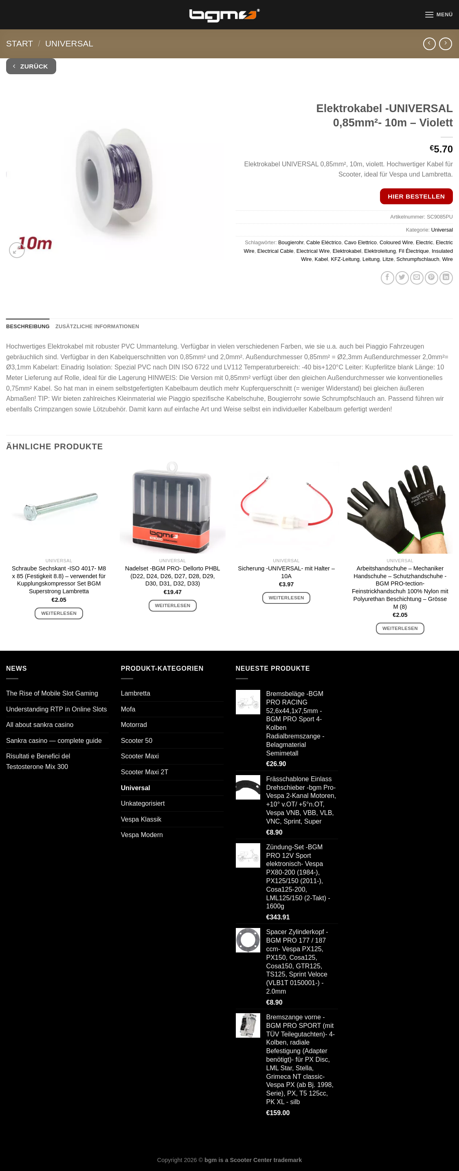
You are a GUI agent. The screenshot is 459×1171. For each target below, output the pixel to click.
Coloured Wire (396, 242)
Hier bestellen (416, 196)
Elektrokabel (347, 251)
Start (19, 43)
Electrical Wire (313, 251)
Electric (424, 242)
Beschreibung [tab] (28, 326)
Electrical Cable (275, 251)
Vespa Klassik (141, 819)
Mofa (128, 709)
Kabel (321, 259)
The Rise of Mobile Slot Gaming (52, 693)
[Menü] (438, 14)
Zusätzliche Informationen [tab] (97, 326)
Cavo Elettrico (360, 242)
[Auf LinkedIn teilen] (446, 278)
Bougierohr (290, 242)
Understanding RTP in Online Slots (56, 709)
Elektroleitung (380, 251)
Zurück (30, 66)
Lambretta (135, 693)
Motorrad (134, 724)
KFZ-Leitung (345, 259)
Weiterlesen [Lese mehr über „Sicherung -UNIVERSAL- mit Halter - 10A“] (286, 597)
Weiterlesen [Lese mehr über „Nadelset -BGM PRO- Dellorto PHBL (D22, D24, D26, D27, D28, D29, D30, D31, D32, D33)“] (172, 605)
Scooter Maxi (140, 756)
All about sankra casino (39, 724)
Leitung (371, 259)
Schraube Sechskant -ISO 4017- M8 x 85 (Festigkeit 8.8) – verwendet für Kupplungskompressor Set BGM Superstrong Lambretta (59, 579)
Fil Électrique (414, 251)
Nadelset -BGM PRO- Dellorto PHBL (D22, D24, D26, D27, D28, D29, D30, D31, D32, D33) (172, 576)
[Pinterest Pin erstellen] (431, 278)
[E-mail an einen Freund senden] (417, 278)
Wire (447, 259)
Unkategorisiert (143, 803)
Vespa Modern (142, 834)
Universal (69, 43)
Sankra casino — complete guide (54, 740)
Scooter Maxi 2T (144, 772)
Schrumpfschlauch (417, 259)
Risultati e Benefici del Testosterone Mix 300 (38, 761)
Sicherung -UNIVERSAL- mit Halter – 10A (286, 572)
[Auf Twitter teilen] (402, 278)
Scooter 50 (136, 740)
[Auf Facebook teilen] (387, 278)
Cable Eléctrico (323, 242)
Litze (387, 259)
